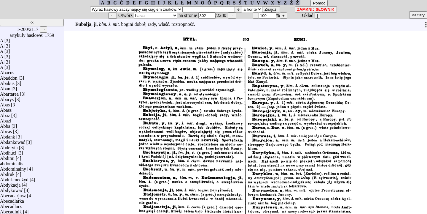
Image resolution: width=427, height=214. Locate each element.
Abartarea (9, 92)
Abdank (7, 135)
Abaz (5, 114)
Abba (5, 124)
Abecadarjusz (13, 194)
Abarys (7, 97)
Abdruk (7, 172)
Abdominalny (13, 167)
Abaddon (8, 76)
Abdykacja (10, 183)
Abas (5, 103)
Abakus (7, 81)
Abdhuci (8, 151)
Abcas (6, 130)
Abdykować (11, 188)
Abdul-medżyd (14, 178)
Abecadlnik (11, 210)
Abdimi (7, 156)
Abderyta (9, 146)
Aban (5, 87)
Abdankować (12, 140)
